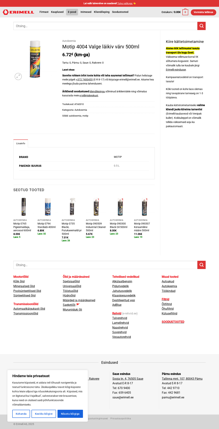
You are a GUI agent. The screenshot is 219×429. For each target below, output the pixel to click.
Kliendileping (102, 12)
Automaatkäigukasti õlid (29, 308)
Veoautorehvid (121, 337)
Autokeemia (69, 40)
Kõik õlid (19, 281)
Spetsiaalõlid (71, 281)
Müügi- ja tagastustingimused (91, 418)
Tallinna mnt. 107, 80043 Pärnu (182, 378)
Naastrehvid (120, 327)
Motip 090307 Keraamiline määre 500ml (142, 227)
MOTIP (118, 157)
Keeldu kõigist (44, 413)
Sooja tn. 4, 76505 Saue (127, 378)
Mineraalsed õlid (24, 286)
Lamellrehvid (120, 323)
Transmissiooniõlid (25, 313)
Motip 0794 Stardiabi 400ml (46, 225)
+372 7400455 (84, 79)
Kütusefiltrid (169, 313)
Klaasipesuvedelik (124, 295)
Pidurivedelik (120, 286)
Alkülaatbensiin (122, 281)
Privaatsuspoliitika (120, 418)
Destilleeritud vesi (123, 300)
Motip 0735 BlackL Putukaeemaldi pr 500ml (72, 228)
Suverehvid (119, 332)
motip (85, 115)
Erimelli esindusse (176, 69)
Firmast (44, 12)
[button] (175, 12)
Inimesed (86, 12)
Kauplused (57, 12)
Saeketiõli (69, 305)
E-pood (72, 12)
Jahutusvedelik (122, 291)
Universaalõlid (72, 286)
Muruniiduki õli (72, 309)
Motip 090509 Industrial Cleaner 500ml (96, 227)
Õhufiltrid (168, 308)
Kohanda (21, 413)
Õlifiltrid (167, 304)
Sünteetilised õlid (24, 295)
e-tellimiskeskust (88, 95)
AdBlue (116, 305)
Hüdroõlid (69, 295)
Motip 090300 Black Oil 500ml (118, 225)
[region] (47, 396)
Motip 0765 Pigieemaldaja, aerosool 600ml (22, 227)
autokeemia (75, 115)
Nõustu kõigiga (70, 413)
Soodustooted (120, 12)
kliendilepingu (97, 91)
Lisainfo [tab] (20, 143)
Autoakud (168, 281)
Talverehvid (119, 318)
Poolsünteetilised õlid (27, 291)
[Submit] (201, 26)
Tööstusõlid (70, 291)
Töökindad (168, 291)
